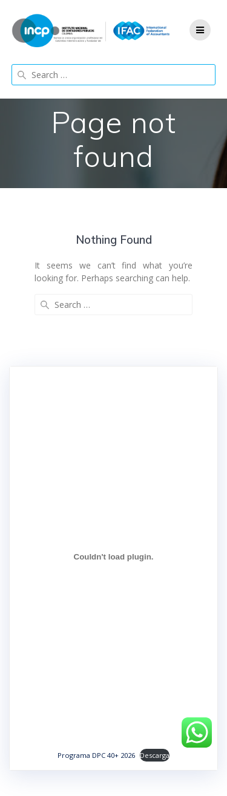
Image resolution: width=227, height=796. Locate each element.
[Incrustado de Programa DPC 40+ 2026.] (113, 556)
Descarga (154, 755)
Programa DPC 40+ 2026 (96, 755)
